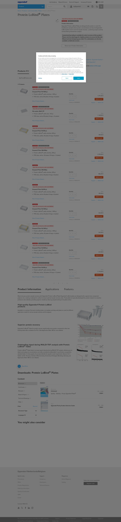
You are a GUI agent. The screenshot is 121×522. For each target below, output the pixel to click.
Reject (67, 78)
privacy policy (64, 74)
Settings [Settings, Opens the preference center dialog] (40, 78)
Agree (78, 78)
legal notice (71, 74)
